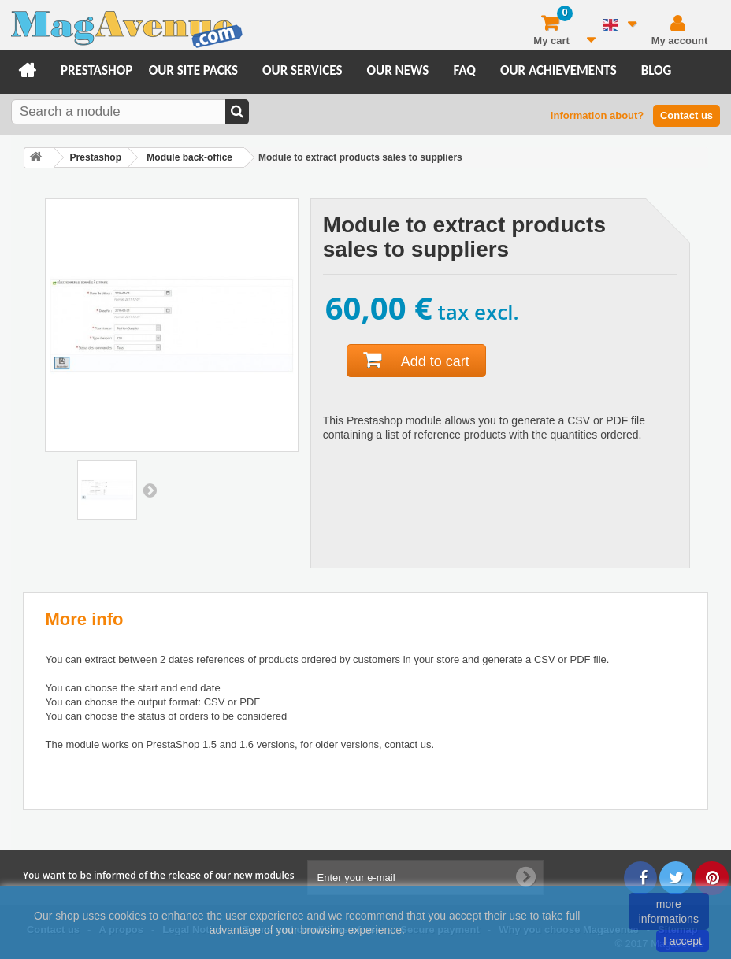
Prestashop (96, 70)
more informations (669, 911)
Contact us (686, 115)
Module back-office (189, 157)
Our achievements (558, 70)
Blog (656, 70)
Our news (398, 70)
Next (150, 490)
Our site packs (193, 70)
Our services (302, 70)
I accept (682, 941)
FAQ (464, 70)
